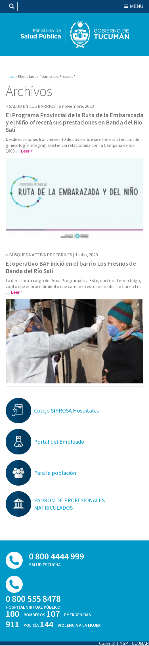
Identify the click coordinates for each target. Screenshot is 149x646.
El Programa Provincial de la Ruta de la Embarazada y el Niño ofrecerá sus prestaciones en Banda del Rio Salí (74, 122)
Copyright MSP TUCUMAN (124, 643)
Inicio (10, 76)
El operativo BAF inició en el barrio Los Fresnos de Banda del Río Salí (71, 267)
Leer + (27, 151)
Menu (136, 6)
